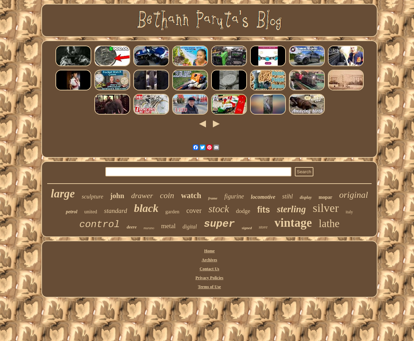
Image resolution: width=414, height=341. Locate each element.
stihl (287, 196)
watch (191, 195)
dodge (243, 211)
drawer (142, 195)
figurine (234, 196)
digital (190, 227)
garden (172, 211)
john (117, 196)
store (263, 227)
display (306, 197)
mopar (325, 197)
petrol (71, 211)
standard (115, 210)
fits (263, 209)
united (90, 211)
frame (212, 198)
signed (247, 228)
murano (149, 228)
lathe (329, 223)
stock (218, 208)
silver (326, 208)
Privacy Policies (210, 277)
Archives (209, 259)
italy (349, 212)
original (353, 195)
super (219, 224)
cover (193, 210)
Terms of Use (209, 286)
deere (132, 227)
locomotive (263, 197)
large (63, 193)
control (99, 224)
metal (168, 226)
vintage (293, 223)
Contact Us (209, 268)
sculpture (92, 196)
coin (167, 195)
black (146, 208)
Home (209, 251)
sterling (291, 209)
